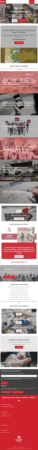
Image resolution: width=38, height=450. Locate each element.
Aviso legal (8, 448)
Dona (32, 1)
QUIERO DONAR (22, 20)
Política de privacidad (14, 448)
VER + (14, 20)
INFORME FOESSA (19, 42)
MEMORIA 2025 (19, 256)
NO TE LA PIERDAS (19, 218)
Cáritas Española (4, 411)
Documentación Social (5, 432)
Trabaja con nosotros (17, 392)
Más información (6, 392)
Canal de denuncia (28, 448)
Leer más (30, 378)
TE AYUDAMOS (19, 347)
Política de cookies (22, 448)
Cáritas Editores (4, 425)
